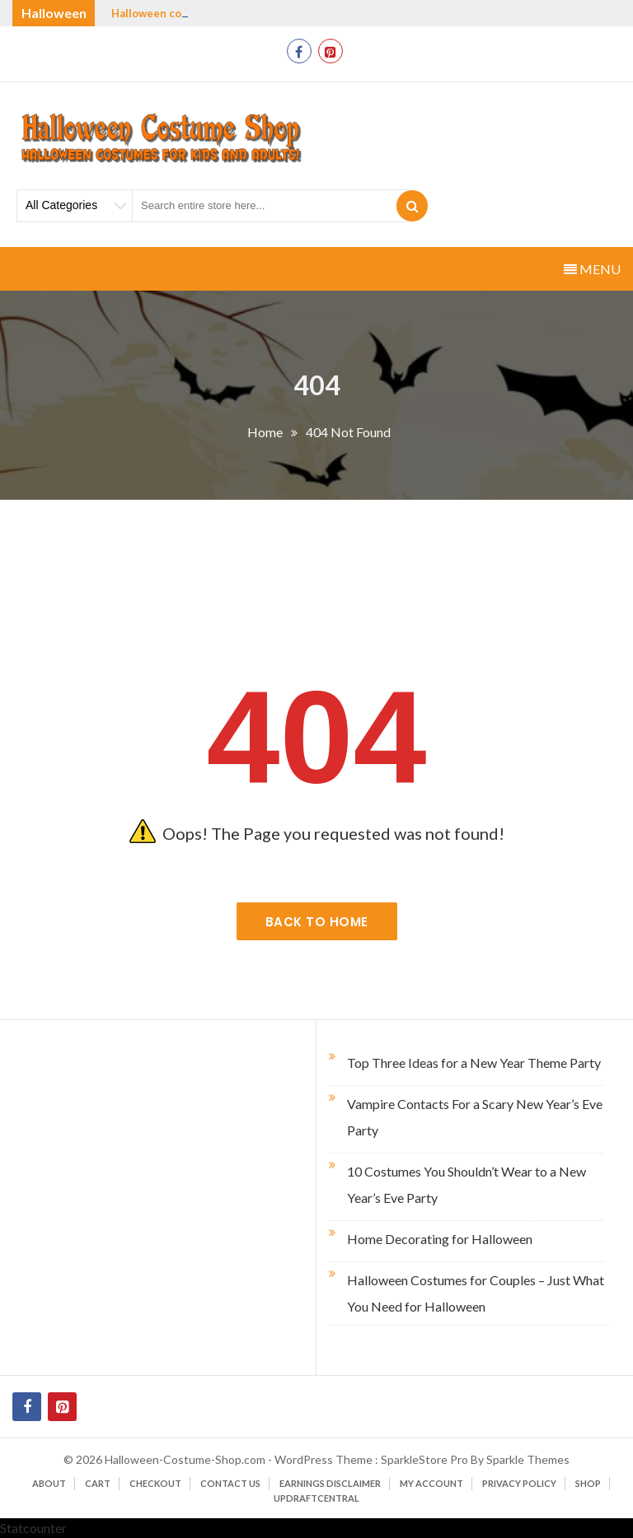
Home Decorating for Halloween (439, 1239)
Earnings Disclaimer (330, 1483)
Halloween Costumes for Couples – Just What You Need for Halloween (475, 1293)
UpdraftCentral (316, 1498)
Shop (588, 1483)
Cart (97, 1483)
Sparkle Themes (528, 1459)
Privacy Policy (519, 1483)
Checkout (155, 1483)
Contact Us (230, 1483)
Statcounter (33, 1528)
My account (431, 1483)
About (49, 1483)
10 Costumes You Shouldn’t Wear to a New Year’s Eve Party (466, 1184)
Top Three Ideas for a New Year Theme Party (474, 1062)
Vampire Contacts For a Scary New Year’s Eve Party (475, 1117)
